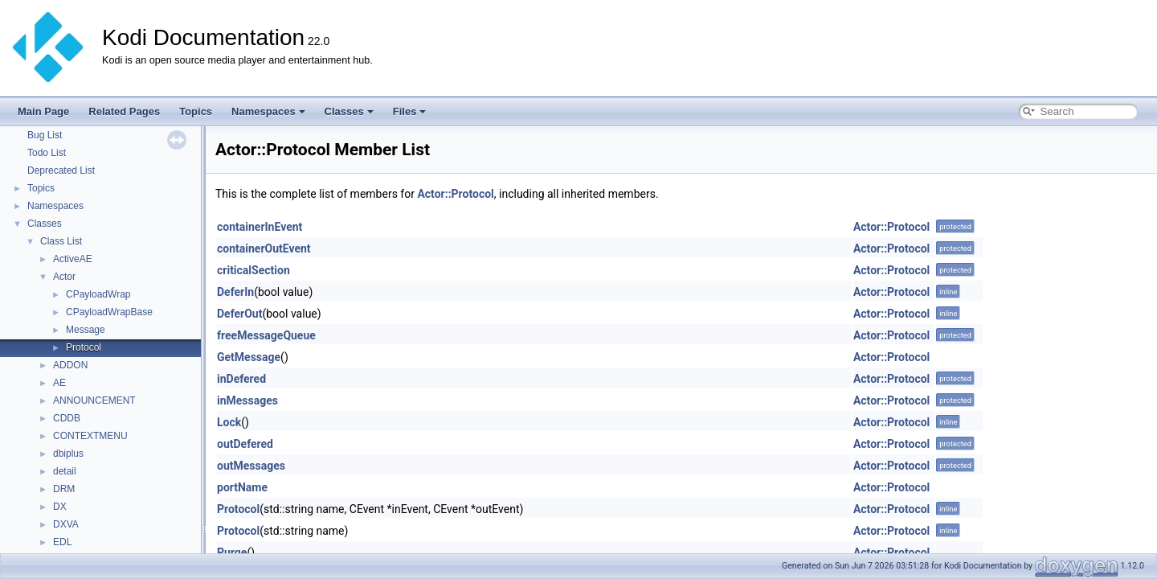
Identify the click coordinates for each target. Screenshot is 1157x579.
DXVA (66, 524)
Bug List (44, 135)
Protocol (83, 347)
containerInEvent (259, 226)
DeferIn (235, 291)
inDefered (241, 378)
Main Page (43, 111)
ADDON (70, 365)
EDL (62, 542)
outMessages (251, 465)
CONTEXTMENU (90, 435)
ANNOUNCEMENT (94, 400)
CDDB (66, 418)
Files (410, 111)
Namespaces (268, 111)
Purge (232, 552)
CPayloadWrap (98, 294)
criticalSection (253, 270)
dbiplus (68, 453)
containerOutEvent (264, 248)
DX (60, 506)
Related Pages (124, 111)
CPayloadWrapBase (109, 312)
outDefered (245, 443)
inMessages (247, 400)
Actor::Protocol (455, 193)
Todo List (46, 152)
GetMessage (248, 357)
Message (85, 329)
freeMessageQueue (266, 335)
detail (64, 471)
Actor (64, 276)
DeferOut (239, 313)
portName (242, 487)
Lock (229, 422)
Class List (61, 241)
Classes (349, 111)
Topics (195, 111)
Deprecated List (61, 170)
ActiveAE (72, 259)
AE (59, 382)
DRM (64, 489)
